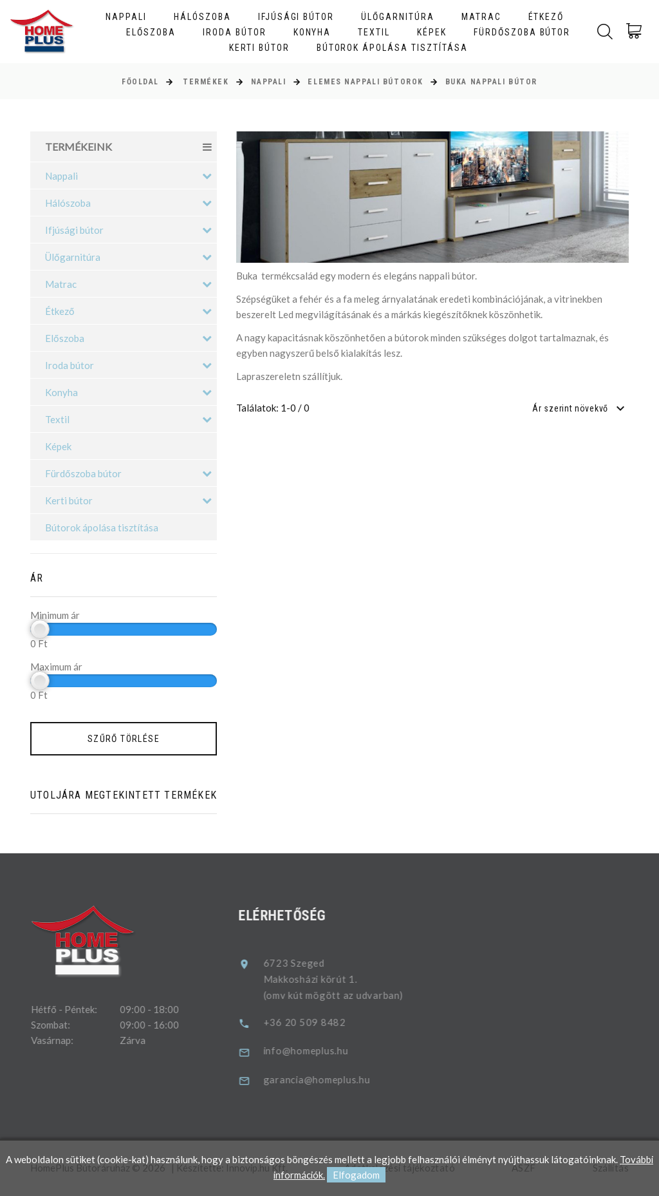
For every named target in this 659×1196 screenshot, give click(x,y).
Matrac (481, 17)
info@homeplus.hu (320, 1050)
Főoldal (140, 81)
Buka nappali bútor (491, 81)
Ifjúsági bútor (296, 17)
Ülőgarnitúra (397, 17)
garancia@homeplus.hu (331, 1079)
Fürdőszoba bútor (522, 32)
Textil (374, 32)
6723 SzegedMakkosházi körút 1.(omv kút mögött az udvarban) (347, 979)
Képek (432, 32)
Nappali (126, 17)
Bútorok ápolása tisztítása (392, 48)
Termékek (205, 81)
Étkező (546, 17)
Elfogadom (356, 1175)
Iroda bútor (234, 32)
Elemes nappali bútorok (365, 81)
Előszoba (151, 32)
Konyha (312, 32)
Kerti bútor (259, 48)
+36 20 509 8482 (318, 1022)
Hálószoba (202, 17)
